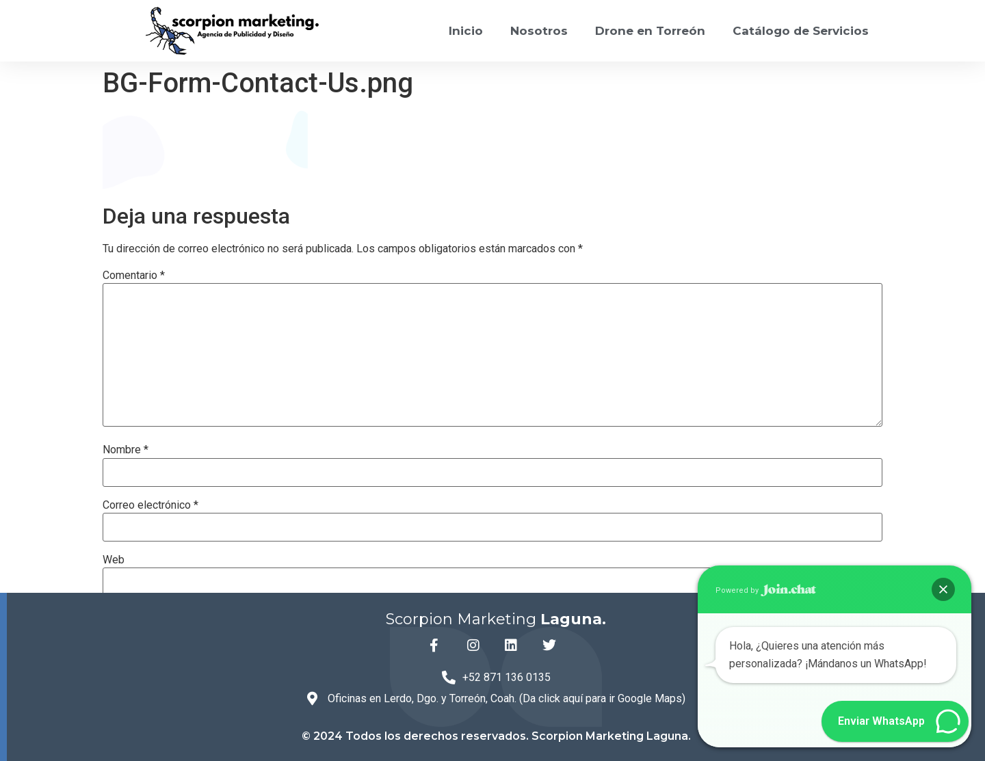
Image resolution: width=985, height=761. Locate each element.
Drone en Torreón (650, 31)
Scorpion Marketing (496, 619)
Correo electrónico (150, 505)
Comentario (134, 275)
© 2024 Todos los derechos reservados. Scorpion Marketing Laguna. (496, 736)
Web (113, 560)
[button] (943, 589)
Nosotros (539, 31)
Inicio (466, 31)
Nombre (125, 449)
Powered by (765, 590)
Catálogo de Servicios (801, 31)
